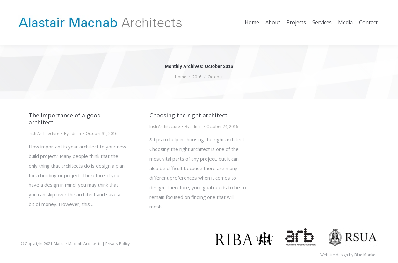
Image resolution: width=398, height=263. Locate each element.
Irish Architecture (44, 133)
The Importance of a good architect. (65, 118)
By (72, 133)
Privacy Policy (117, 243)
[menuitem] (252, 22)
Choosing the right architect (188, 115)
